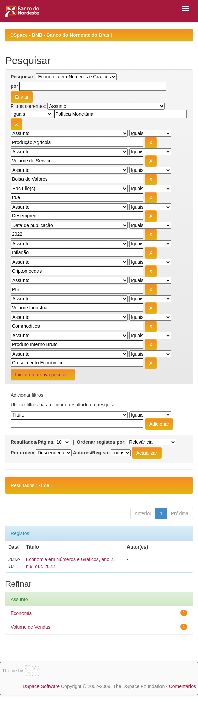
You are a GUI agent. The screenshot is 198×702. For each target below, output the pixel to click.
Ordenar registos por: (101, 442)
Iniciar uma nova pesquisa (43, 374)
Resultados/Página (32, 442)
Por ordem (22, 452)
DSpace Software (41, 686)
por (14, 86)
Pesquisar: (23, 76)
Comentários (182, 686)
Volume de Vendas (30, 627)
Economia (21, 613)
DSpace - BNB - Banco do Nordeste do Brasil (61, 35)
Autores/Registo (91, 452)
